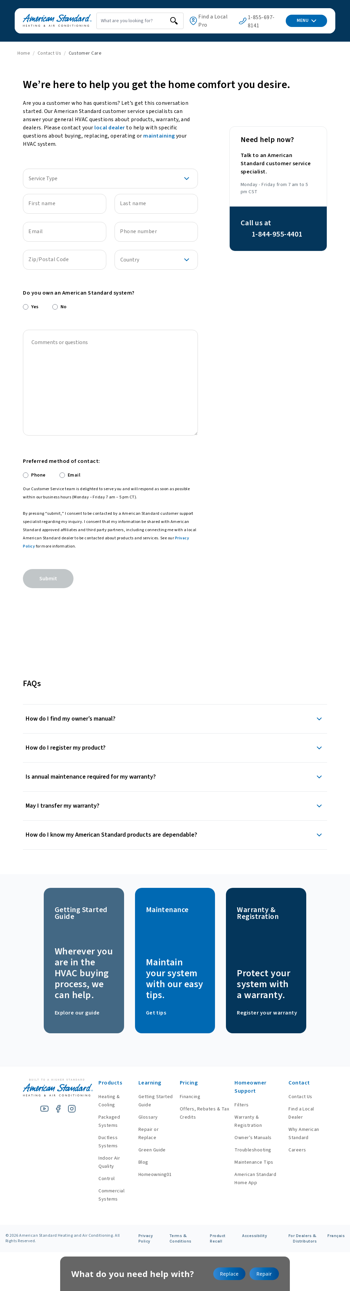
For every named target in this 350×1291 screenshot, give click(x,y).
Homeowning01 (148, 1174)
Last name (133, 203)
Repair (264, 1274)
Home (23, 53)
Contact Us (50, 53)
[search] (162, 21)
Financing (184, 1096)
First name (41, 203)
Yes (34, 306)
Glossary (141, 1117)
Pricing (183, 1083)
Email (35, 231)
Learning (142, 1083)
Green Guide (145, 1150)
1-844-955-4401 (277, 234)
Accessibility (254, 1235)
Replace (229, 1274)
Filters (238, 1105)
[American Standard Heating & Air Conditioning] (49, 21)
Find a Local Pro (209, 21)
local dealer (109, 127)
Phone (38, 475)
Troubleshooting (249, 1150)
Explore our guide (77, 1013)
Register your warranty (267, 1013)
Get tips (156, 1013)
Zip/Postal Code (48, 259)
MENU (306, 20)
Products (101, 1083)
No (63, 306)
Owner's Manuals (249, 1137)
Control (98, 1178)
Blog (136, 1162)
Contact (297, 1083)
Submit (48, 578)
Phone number (138, 231)
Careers (295, 1150)
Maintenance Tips (250, 1162)
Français (336, 1235)
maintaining (159, 136)
